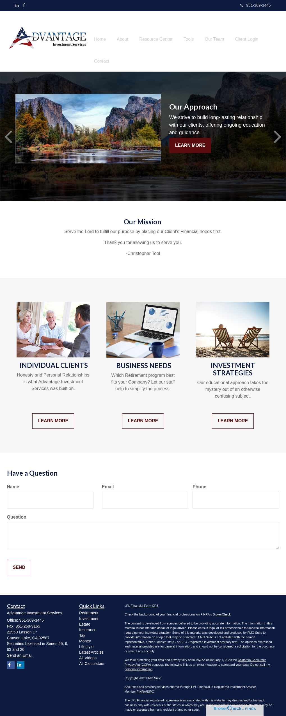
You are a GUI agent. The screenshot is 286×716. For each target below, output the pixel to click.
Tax (82, 629)
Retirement (88, 607)
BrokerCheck (222, 608)
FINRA (141, 685)
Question (16, 511)
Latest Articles (91, 646)
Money (85, 635)
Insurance (87, 624)
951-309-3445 (255, 5)
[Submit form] (19, 561)
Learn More (190, 139)
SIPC (150, 685)
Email (108, 480)
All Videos (88, 652)
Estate (84, 618)
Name (13, 480)
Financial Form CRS (145, 599)
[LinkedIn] (17, 5)
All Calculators (91, 657)
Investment (88, 612)
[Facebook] (24, 5)
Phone (199, 480)
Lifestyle (86, 641)
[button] (125, 38)
